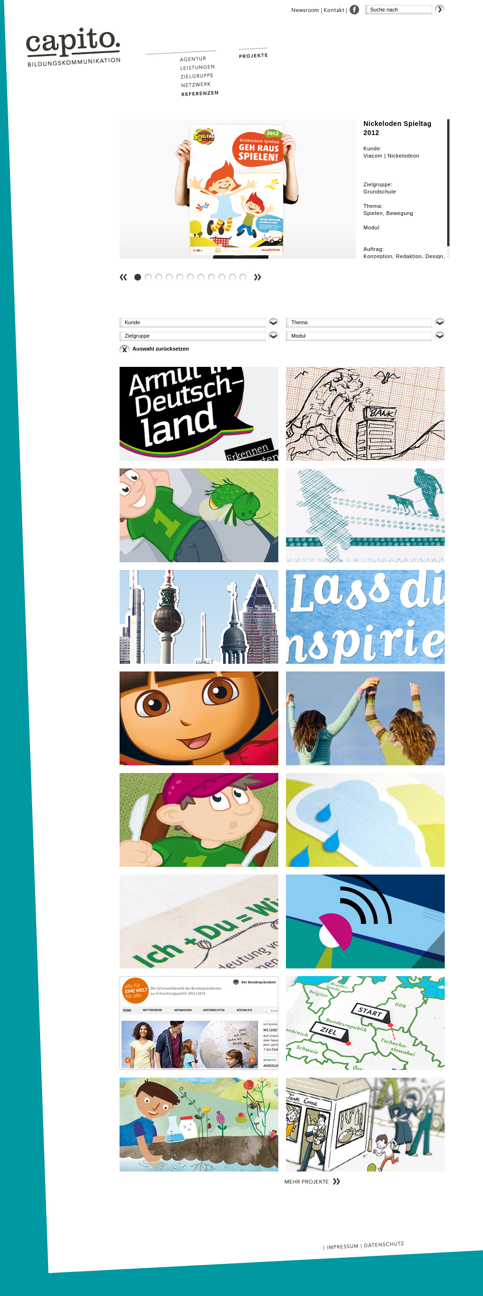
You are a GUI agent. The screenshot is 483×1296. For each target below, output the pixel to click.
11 (245, 270)
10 (234, 270)
